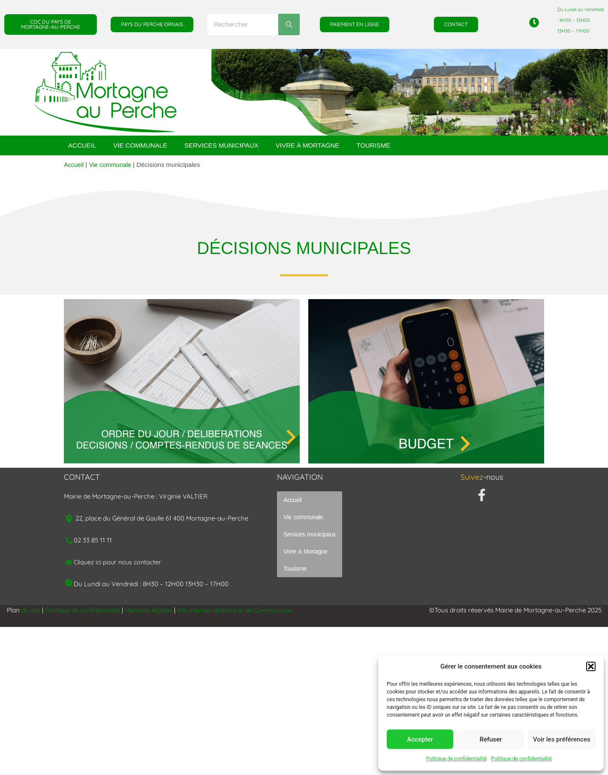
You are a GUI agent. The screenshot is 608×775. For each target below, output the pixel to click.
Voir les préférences (561, 739)
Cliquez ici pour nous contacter (119, 562)
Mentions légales (151, 610)
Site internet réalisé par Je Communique (240, 610)
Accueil (82, 145)
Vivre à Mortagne (308, 145)
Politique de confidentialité (456, 759)
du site (31, 610)
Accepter (420, 739)
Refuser (490, 739)
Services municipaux (221, 145)
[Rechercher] (289, 24)
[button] (591, 666)
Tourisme (373, 145)
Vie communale (140, 145)
